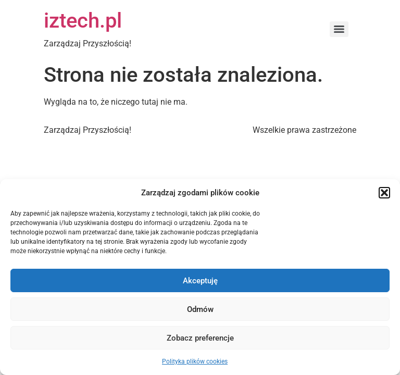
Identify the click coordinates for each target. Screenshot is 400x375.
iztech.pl (83, 20)
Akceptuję (200, 280)
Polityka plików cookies (195, 361)
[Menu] (339, 29)
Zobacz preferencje (200, 338)
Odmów (200, 309)
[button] (384, 193)
